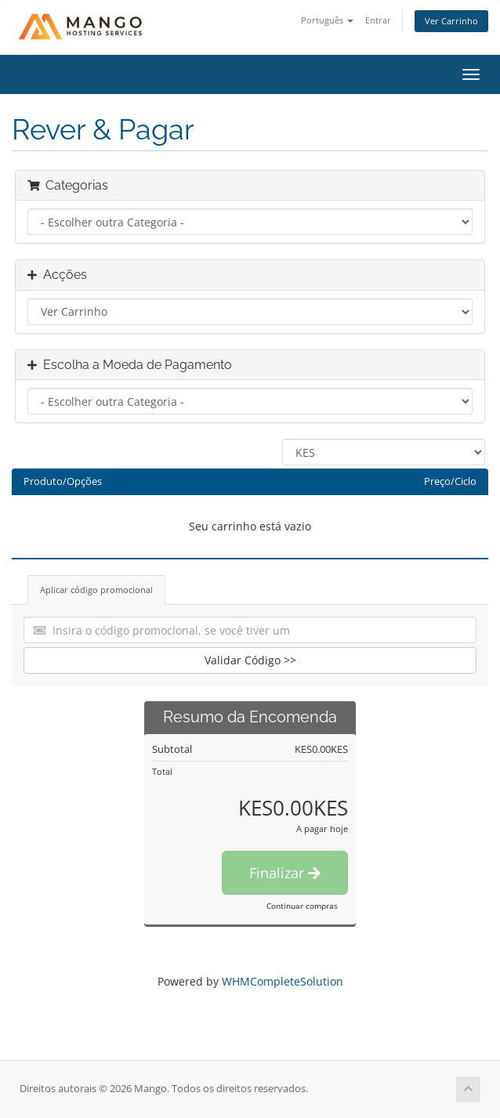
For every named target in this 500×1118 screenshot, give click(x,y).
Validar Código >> (250, 660)
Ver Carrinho (451, 21)
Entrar (378, 20)
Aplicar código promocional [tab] (96, 589)
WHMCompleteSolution (282, 981)
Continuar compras (302, 905)
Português (327, 20)
